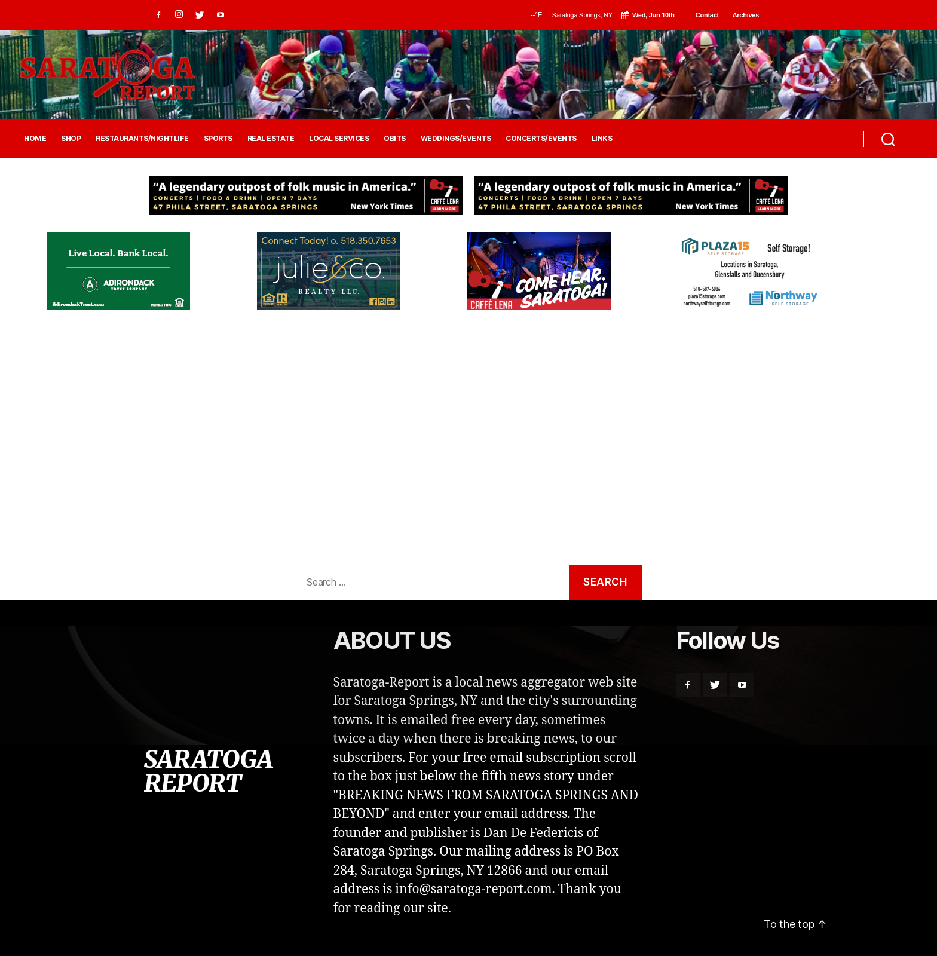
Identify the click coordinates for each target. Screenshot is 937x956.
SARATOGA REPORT (208, 771)
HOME (35, 138)
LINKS (602, 138)
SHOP (71, 138)
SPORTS (218, 138)
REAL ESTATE (271, 138)
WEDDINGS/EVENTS (456, 138)
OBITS (395, 138)
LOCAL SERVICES (339, 138)
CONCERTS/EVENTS (541, 138)
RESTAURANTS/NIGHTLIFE (142, 138)
